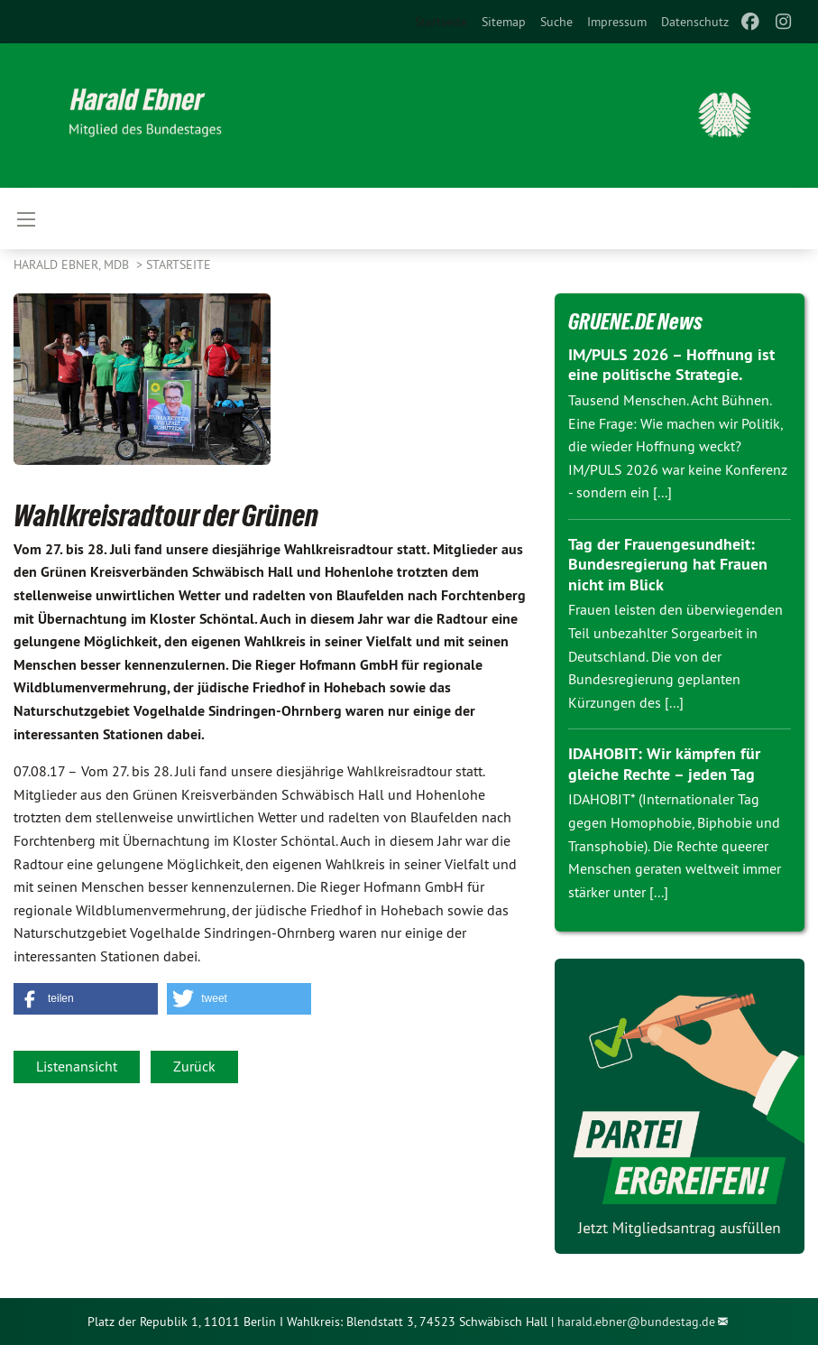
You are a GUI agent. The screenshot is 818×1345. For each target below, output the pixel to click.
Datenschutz (695, 22)
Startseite (178, 264)
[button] (86, 999)
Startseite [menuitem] (441, 22)
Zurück (194, 1066)
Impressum (617, 22)
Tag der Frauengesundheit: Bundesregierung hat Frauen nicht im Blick (667, 564)
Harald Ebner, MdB (73, 264)
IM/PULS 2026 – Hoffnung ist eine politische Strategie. (671, 364)
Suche (556, 22)
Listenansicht (76, 1066)
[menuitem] (504, 21)
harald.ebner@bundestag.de (636, 1321)
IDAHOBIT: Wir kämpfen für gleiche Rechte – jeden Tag (664, 763)
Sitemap (504, 22)
